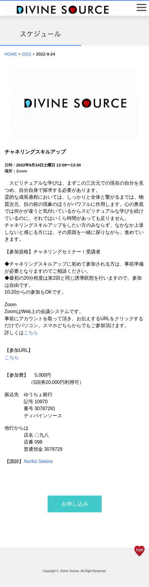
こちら (31, 332)
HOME (10, 54)
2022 (26, 54)
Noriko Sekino (38, 461)
